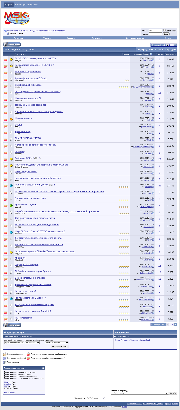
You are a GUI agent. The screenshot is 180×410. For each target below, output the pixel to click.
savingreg (19, 160)
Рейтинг (125, 54)
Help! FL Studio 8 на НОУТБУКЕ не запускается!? (40, 231)
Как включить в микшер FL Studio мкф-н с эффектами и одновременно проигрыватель (59, 191)
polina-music (146, 127)
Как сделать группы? (25, 291)
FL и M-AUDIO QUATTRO (28, 138)
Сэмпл (18, 125)
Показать (49, 340)
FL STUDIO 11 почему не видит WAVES (35, 58)
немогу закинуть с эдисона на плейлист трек (38, 178)
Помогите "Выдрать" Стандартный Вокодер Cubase (41, 165)
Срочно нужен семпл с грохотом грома (35, 218)
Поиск (168, 38)
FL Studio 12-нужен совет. (28, 71)
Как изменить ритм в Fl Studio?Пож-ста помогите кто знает (45, 251)
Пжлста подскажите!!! (26, 171)
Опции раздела (144, 50)
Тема (17, 54)
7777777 (18, 300)
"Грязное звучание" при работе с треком (35, 145)
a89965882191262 (144, 280)
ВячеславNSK (21, 293)
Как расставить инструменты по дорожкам (37, 224)
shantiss (18, 114)
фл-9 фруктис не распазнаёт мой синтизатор (38, 91)
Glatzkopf (19, 260)
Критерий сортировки (13, 340)
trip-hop (18, 227)
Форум (8, 4)
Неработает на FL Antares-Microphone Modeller (39, 244)
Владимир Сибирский (142, 87)
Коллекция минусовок (26, 4)
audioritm (148, 120)
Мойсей (18, 87)
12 (160, 279)
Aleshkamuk (20, 214)
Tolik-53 (18, 74)
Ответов (159, 54)
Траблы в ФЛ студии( (25, 204)
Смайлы (7, 384)
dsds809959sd (146, 273)
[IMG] (6, 386)
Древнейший (144, 340)
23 (160, 159)
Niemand (18, 147)
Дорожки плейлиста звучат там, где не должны (39, 111)
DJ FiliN (18, 200)
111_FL (18, 61)
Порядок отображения (34, 340)
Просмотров (170, 54)
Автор (23, 54)
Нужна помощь (22, 131)
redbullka (148, 253)
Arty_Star (19, 240)
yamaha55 (147, 167)
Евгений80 (147, 220)
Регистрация (19, 38)
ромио (149, 93)
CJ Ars (17, 313)
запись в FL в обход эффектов (30, 105)
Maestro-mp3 (146, 286)
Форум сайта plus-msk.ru (17, 31)
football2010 (147, 246)
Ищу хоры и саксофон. (26, 264)
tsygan (17, 187)
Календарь (97, 38)
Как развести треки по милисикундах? (34, 304)
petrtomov (19, 194)
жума (17, 94)
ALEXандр (19, 280)
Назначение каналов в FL (28, 98)
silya (17, 320)
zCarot (124, 407)
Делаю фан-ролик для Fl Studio (31, 78)
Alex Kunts (19, 81)
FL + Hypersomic (23, 318)
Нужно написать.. (24, 118)
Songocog (147, 67)
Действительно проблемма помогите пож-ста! (38, 238)
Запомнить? (169, 31)
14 (160, 92)
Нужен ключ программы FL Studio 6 (33, 284)
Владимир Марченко (130, 340)
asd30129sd (147, 266)
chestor (18, 273)
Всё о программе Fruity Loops (30, 278)
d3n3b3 (18, 120)
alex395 (18, 220)
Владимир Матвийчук (142, 147)
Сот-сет (18, 174)
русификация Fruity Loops (28, 85)
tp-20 (149, 200)
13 (160, 272)
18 (160, 265)
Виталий (18, 234)
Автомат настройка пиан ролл (30, 198)
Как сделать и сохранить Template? (33, 311)
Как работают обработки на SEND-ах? (34, 65)
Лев (150, 133)
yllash (149, 74)
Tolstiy (17, 140)
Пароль (145, 34)
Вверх (175, 404)
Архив (168, 404)
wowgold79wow (145, 300)
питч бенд (20, 151)
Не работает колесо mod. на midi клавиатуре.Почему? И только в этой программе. (57, 211)
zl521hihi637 (146, 313)
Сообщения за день (135, 38)
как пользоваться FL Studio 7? (30, 298)
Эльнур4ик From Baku (24, 287)
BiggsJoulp (147, 60)
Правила (70, 38)
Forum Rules (9, 392)
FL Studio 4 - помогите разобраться (33, 271)
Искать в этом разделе (165, 50)
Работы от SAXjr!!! (24, 158)
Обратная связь (134, 404)
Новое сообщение (141, 54)
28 (160, 185)
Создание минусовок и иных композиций (47, 31)
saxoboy (18, 100)
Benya (117, 340)
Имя (143, 30)
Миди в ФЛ (20, 258)
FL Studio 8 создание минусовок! (31, 184)
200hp (17, 127)
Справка (47, 38)
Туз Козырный (146, 207)
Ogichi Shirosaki (21, 167)
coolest (18, 207)
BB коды (7, 382)
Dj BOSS (148, 213)
